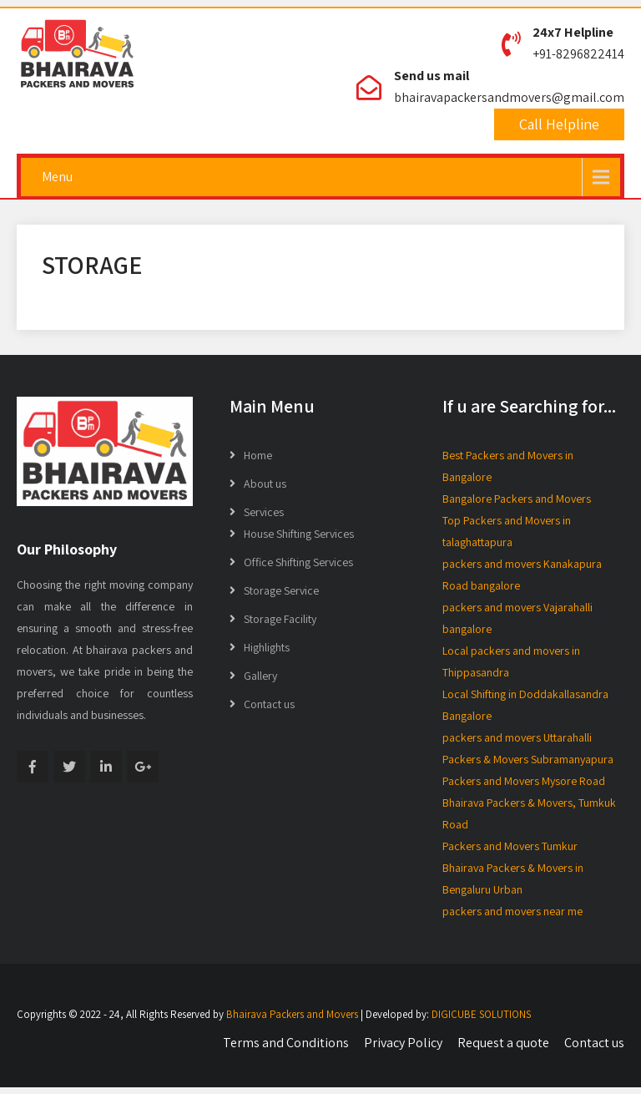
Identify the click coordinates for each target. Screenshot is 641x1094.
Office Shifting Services (298, 562)
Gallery (260, 675)
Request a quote (503, 1042)
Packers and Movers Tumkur (510, 845)
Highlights (267, 647)
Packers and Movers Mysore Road (523, 780)
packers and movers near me (512, 911)
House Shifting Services (299, 533)
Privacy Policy (403, 1042)
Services (264, 511)
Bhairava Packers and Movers (292, 1014)
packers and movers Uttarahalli (517, 737)
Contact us (269, 704)
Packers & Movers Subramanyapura (527, 759)
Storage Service (281, 590)
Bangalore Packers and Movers (516, 498)
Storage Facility (280, 618)
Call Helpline (559, 124)
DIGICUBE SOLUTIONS (481, 1014)
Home (258, 455)
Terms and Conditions (286, 1042)
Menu (57, 176)
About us (265, 483)
